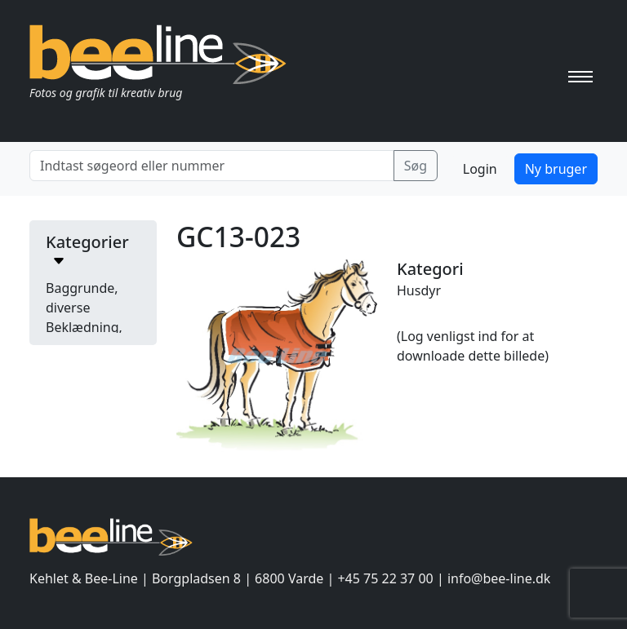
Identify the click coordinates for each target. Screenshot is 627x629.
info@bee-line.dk (498, 578)
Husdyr (419, 290)
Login (480, 169)
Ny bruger (556, 169)
